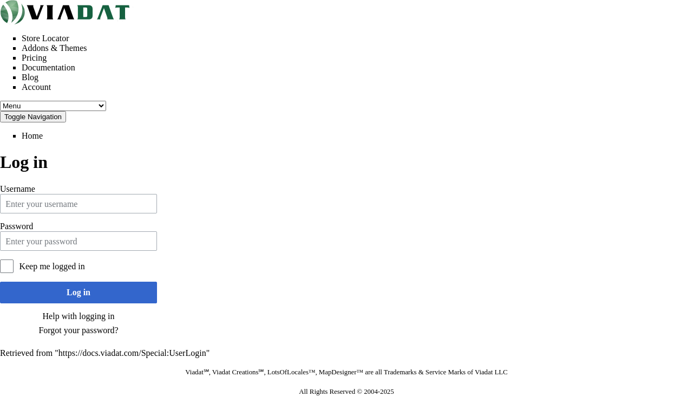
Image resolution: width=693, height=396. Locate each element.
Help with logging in (79, 316)
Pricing (34, 57)
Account (36, 87)
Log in (78, 292)
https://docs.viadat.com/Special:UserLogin (132, 353)
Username (17, 188)
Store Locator (45, 38)
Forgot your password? (78, 330)
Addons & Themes (54, 48)
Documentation (48, 67)
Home (32, 135)
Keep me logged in (51, 266)
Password (16, 226)
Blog (30, 77)
